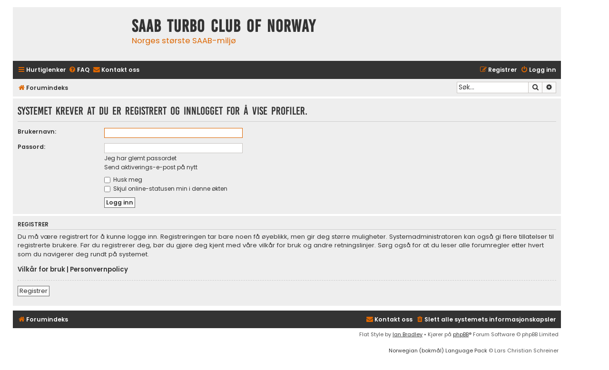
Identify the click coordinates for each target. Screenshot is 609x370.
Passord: (31, 147)
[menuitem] (79, 70)
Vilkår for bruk (41, 269)
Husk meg (123, 179)
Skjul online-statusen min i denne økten (165, 189)
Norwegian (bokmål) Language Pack (438, 350)
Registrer (34, 290)
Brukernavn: (37, 131)
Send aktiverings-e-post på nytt (150, 167)
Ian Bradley (407, 334)
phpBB (461, 334)
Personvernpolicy (99, 269)
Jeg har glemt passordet (140, 158)
